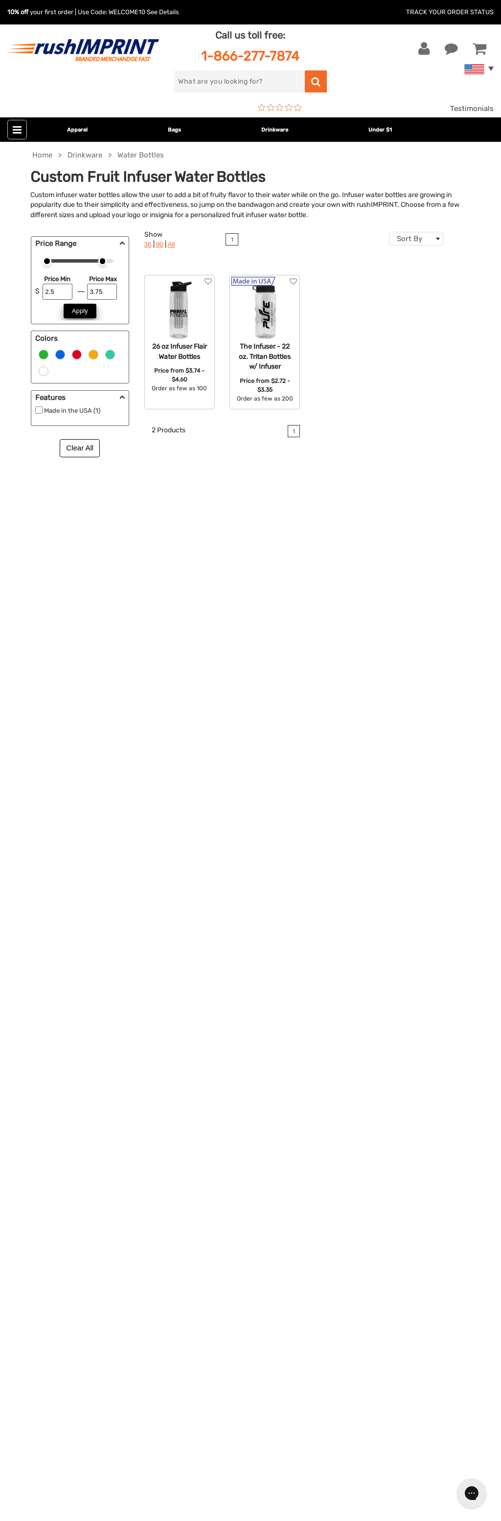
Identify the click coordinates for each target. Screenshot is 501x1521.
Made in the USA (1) (72, 410)
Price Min (57, 279)
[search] (239, 81)
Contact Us (39, 1052)
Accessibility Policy (372, 1156)
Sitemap (353, 1171)
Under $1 (380, 130)
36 (148, 244)
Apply (80, 310)
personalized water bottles (400, 660)
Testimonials (472, 108)
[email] (80, 1247)
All (171, 244)
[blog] (51, 1330)
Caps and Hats (202, 1186)
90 (159, 244)
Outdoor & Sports (207, 1126)
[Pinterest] (66, 1330)
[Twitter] (37, 1330)
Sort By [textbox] (409, 238)
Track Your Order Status (450, 12)
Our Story (355, 1066)
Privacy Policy (363, 1141)
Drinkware (274, 130)
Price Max (103, 279)
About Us (355, 1052)
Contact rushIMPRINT (295, 693)
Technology (196, 1111)
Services (353, 1081)
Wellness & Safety (207, 1141)
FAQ (346, 1096)
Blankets (191, 1171)
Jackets (190, 1066)
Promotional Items (208, 1156)
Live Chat (38, 1066)
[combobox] (416, 239)
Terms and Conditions (376, 1126)
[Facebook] (22, 1330)
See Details (163, 12)
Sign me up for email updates (74, 1266)
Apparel (77, 130)
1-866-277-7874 (250, 56)
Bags (174, 130)
